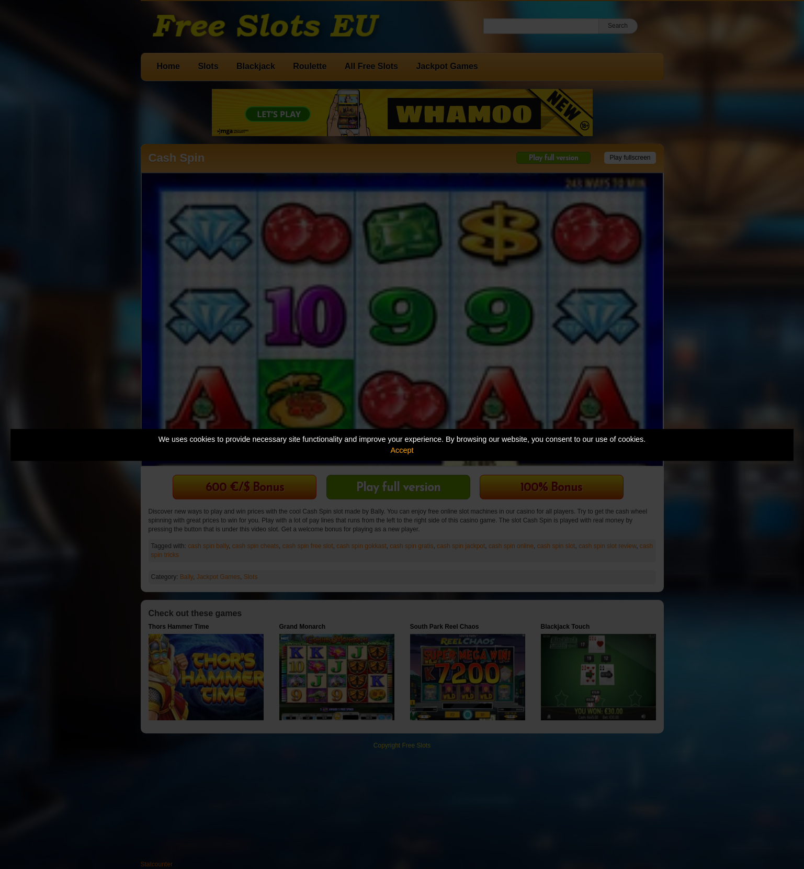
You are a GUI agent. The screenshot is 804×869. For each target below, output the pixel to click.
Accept (402, 450)
